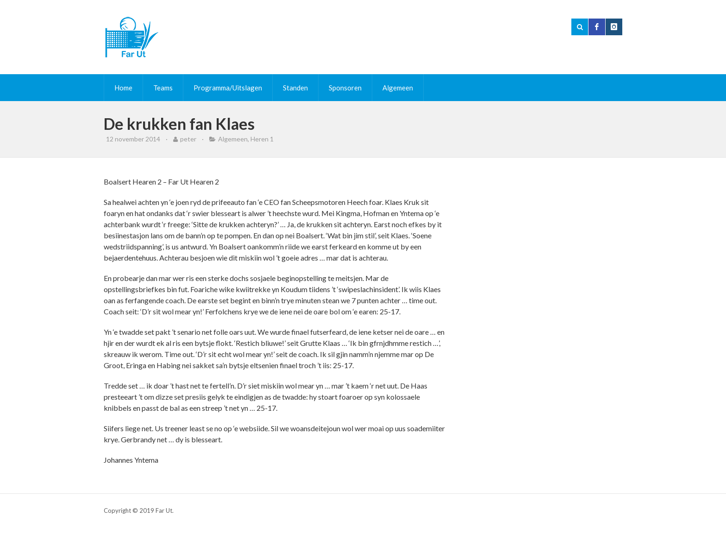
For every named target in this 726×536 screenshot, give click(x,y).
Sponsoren (345, 87)
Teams (163, 87)
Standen (295, 87)
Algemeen (397, 87)
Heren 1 (262, 139)
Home (123, 87)
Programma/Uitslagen (228, 87)
